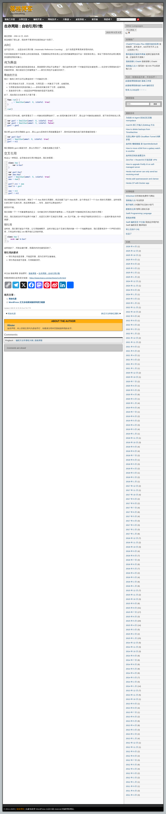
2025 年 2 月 (131, 272)
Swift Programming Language (139, 213)
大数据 (66, 19)
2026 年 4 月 (131, 246)
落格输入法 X (131, 66)
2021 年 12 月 (132, 338)
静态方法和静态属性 (110, 313)
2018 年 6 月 (131, 460)
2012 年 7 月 (131, 760)
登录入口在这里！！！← (136, 90)
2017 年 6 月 (131, 512)
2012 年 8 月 (131, 756)
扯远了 (129, 234)
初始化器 (12, 299)
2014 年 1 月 (131, 686)
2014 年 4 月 (131, 673)
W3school (130, 196)
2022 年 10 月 (132, 312)
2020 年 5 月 (131, 390)
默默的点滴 (131, 209)
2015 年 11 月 (132, 595)
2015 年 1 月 (131, 638)
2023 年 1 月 (131, 303)
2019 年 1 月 (131, 434)
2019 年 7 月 (131, 412)
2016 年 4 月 (131, 573)
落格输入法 (131, 200)
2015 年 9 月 (131, 603)
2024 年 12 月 (132, 281)
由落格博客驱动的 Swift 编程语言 (139, 85)
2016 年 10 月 (132, 547)
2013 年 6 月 (131, 716)
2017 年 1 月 (131, 534)
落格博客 (21, 8)
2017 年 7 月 (131, 508)
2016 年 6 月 (131, 564)
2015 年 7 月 (131, 612)
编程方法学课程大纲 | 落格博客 (29, 340)
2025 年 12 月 (132, 251)
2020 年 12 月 (132, 373)
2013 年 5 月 (131, 721)
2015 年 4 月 (131, 625)
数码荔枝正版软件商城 (135, 54)
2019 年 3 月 (131, 429)
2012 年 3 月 (131, 773)
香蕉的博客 (131, 218)
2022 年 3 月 (131, 325)
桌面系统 (80, 19)
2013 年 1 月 (131, 738)
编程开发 (37, 19)
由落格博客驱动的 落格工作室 (138, 81)
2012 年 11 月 (132, 747)
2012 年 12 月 (132, 743)
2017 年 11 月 (132, 490)
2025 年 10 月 (132, 255)
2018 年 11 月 (132, 438)
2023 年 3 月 (131, 299)
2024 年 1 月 (131, 294)
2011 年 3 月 (131, 795)
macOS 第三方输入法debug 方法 (140, 125)
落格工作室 (10, 19)
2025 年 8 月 (131, 264)
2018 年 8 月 (131, 451)
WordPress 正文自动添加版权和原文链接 (27, 302)
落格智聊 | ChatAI (133, 61)
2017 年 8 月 (131, 503)
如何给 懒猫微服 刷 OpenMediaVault (141, 144)
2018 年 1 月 (131, 481)
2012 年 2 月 (131, 777)
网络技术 (52, 19)
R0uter (11, 325)
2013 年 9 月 (131, 704)
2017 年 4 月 (131, 521)
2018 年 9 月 (131, 447)
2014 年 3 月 (131, 677)
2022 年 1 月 (131, 333)
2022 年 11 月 (132, 307)
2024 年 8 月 (131, 290)
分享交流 (23, 19)
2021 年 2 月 (131, 364)
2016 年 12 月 (132, 538)
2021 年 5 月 (131, 351)
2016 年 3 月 (131, 577)
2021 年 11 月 (132, 342)
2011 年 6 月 (131, 791)
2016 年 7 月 (131, 560)
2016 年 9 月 (131, 551)
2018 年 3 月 (131, 473)
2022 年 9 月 (131, 316)
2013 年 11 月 (132, 695)
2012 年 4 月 (131, 769)
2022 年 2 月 (131, 329)
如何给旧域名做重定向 (135, 155)
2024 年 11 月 (132, 286)
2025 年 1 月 (131, 277)
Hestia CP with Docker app (137, 183)
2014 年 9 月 (131, 656)
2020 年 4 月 (131, 394)
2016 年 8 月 (131, 555)
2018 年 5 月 (131, 464)
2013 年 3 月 (131, 730)
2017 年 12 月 (132, 486)
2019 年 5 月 (131, 420)
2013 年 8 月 (131, 708)
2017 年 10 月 (132, 495)
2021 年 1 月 (131, 368)
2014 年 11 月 (132, 647)
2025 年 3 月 (131, 268)
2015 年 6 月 (131, 616)
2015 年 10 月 (132, 599)
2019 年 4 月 (131, 425)
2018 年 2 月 (131, 477)
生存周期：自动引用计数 (23, 26)
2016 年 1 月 (131, 586)
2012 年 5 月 (131, 764)
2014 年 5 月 (131, 669)
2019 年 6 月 (131, 416)
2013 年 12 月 (132, 690)
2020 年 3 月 (131, 399)
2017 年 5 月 (131, 516)
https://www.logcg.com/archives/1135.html (47, 278)
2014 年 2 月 (131, 682)
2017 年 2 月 (131, 529)
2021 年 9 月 (131, 347)
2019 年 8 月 (131, 407)
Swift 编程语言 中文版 (135, 222)
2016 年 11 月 (132, 542)
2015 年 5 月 (131, 621)
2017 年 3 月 (131, 525)
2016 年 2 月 (131, 582)
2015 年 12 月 (132, 590)
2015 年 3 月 (131, 629)
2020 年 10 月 (132, 377)
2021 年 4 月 (131, 355)
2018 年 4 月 (131, 468)
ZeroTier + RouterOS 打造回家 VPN (141, 160)
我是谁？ (108, 19)
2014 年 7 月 (131, 660)
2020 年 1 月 (131, 403)
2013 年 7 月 (131, 712)
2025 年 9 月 (131, 259)
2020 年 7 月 (131, 381)
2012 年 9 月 (131, 751)
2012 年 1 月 (131, 782)
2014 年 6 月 (131, 664)
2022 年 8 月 (131, 320)
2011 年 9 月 (131, 786)
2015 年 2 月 (131, 634)
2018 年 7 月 (131, 455)
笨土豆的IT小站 (132, 229)
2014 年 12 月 (132, 643)
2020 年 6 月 (131, 386)
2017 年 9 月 (131, 499)
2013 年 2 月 (131, 734)
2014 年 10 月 (132, 651)
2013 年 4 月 (131, 725)
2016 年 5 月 (131, 568)
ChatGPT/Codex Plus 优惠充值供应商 (142, 44)
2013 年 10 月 (132, 699)
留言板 (95, 19)
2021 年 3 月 (131, 360)
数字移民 (130, 205)
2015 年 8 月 (131, 608)
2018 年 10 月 (132, 442)
